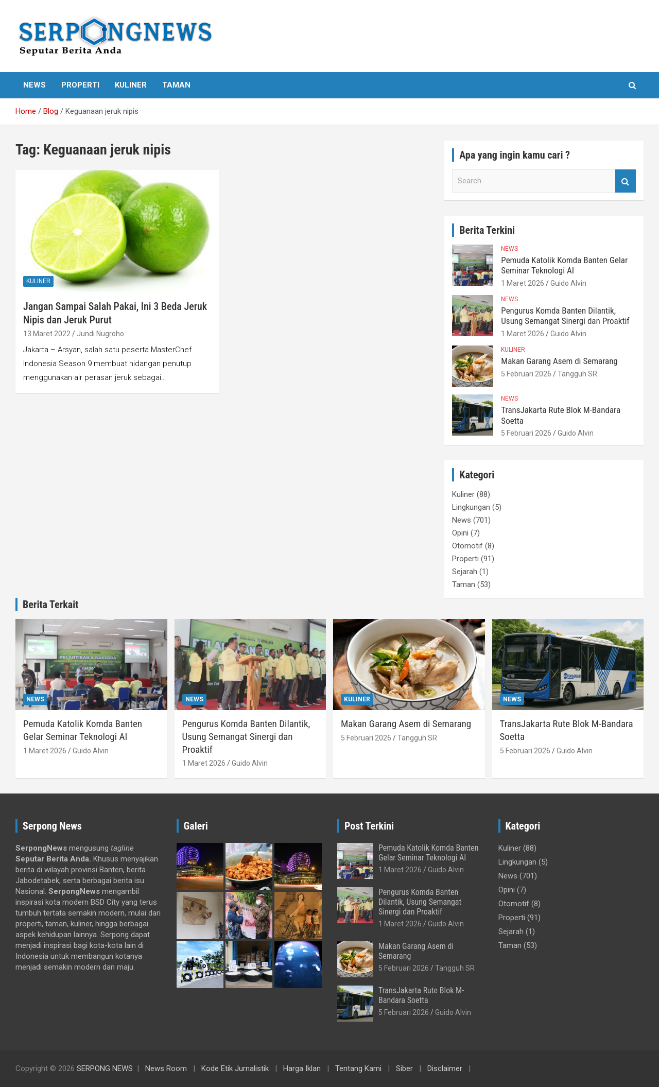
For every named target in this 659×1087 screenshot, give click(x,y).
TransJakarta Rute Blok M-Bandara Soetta (421, 995)
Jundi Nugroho (100, 334)
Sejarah (464, 571)
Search (625, 181)
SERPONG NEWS (105, 1068)
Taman (176, 85)
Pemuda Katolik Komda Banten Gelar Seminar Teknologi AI (564, 265)
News (34, 85)
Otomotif (467, 545)
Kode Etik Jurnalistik (235, 1068)
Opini (460, 533)
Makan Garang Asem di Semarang (559, 361)
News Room (166, 1068)
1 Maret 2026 (522, 283)
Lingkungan (471, 507)
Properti (80, 85)
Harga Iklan (302, 1068)
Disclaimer (444, 1068)
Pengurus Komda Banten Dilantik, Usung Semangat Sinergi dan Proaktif (565, 315)
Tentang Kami (358, 1068)
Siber (404, 1068)
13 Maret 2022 (47, 334)
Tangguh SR (577, 374)
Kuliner (131, 85)
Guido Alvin (568, 283)
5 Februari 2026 (526, 374)
